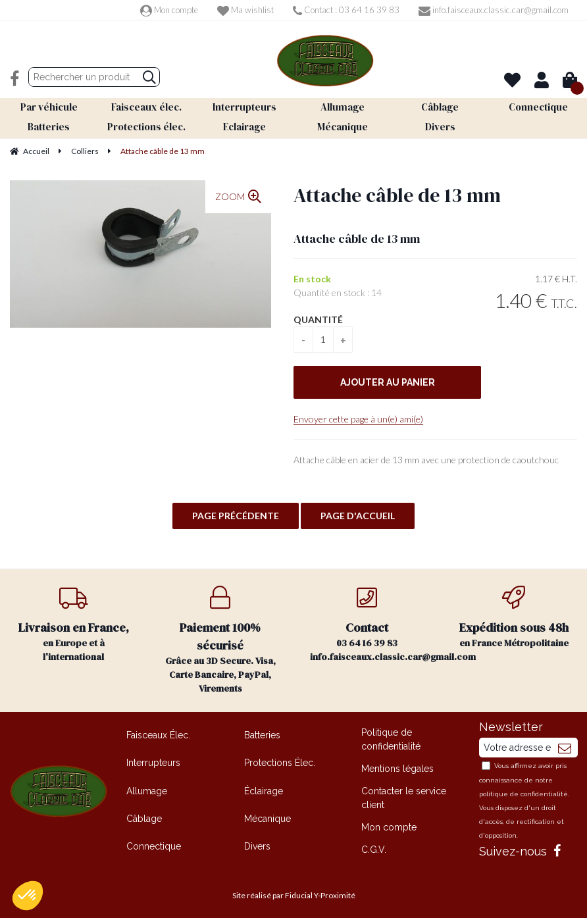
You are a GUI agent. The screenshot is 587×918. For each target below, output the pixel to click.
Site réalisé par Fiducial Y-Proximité (293, 892)
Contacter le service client (403, 794)
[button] (27, 895)
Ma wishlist (245, 10)
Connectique (153, 843)
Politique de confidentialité (391, 736)
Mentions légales (397, 765)
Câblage (144, 815)
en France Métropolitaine (514, 614)
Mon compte (169, 10)
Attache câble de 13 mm (397, 191)
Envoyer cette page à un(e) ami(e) (358, 415)
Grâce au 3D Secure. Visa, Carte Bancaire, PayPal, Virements (220, 637)
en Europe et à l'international (73, 621)
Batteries (262, 732)
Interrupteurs (153, 759)
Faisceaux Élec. (158, 732)
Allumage (146, 787)
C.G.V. (373, 846)
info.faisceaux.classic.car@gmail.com (494, 10)
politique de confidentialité (523, 790)
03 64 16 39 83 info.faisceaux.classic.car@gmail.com (375, 621)
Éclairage (263, 787)
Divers (257, 843)
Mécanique (267, 815)
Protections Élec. (279, 759)
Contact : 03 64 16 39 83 (346, 10)
